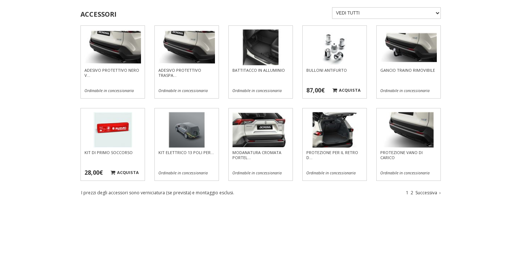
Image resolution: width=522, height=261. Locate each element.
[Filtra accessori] (386, 13)
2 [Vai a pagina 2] (412, 193)
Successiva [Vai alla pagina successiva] (428, 193)
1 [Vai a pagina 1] (407, 193)
